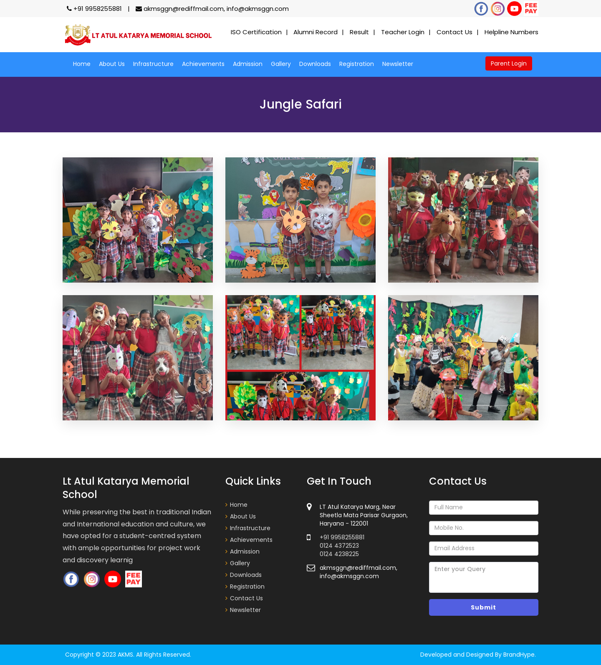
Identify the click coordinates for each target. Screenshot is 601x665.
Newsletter (397, 64)
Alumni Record (315, 32)
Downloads (315, 64)
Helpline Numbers (511, 32)
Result (359, 32)
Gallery (281, 64)
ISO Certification (256, 32)
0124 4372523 (339, 545)
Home (82, 64)
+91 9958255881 (95, 8)
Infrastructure (153, 64)
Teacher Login (402, 32)
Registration (356, 64)
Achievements (203, 64)
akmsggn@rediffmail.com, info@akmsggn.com (212, 8)
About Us (112, 64)
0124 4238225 (339, 554)
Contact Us (454, 32)
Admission (248, 64)
